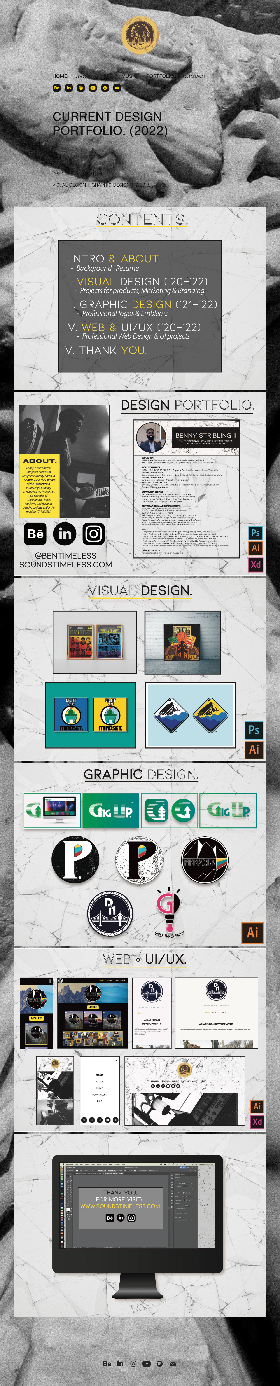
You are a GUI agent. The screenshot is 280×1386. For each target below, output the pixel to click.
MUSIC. (129, 76)
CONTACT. (195, 76)
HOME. (60, 76)
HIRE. (108, 76)
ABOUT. (85, 76)
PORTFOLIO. (160, 76)
